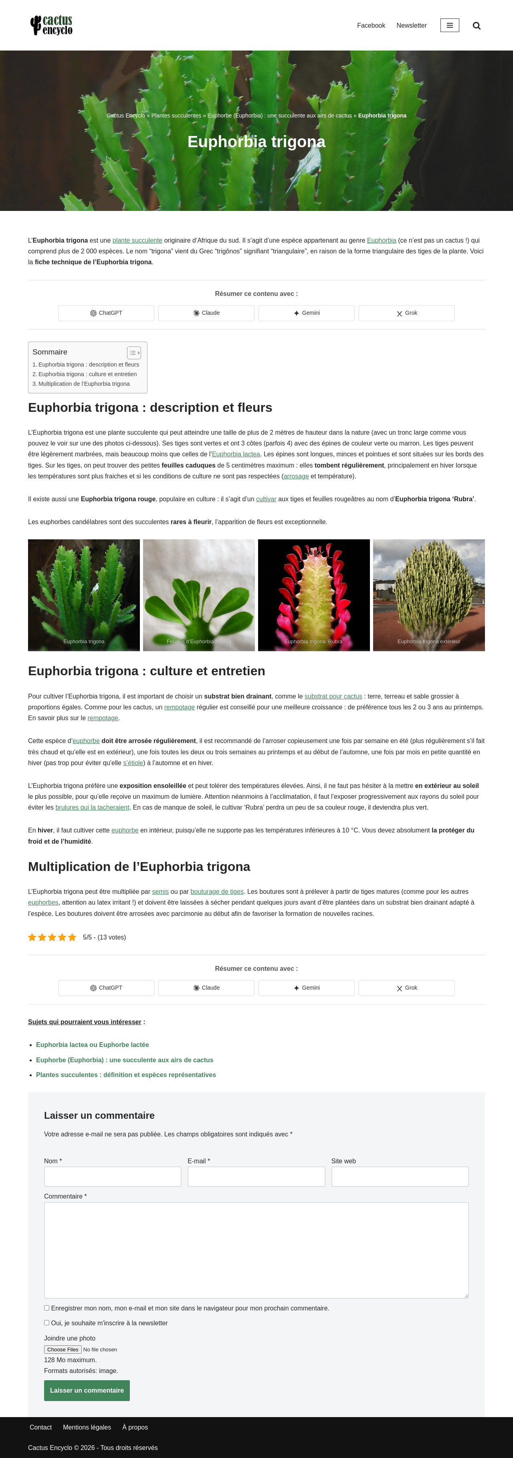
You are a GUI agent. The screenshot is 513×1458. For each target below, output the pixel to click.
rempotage (179, 707)
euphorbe (86, 740)
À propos (135, 1427)
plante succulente (138, 240)
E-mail (199, 1161)
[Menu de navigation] (449, 25)
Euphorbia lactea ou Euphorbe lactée (92, 1044)
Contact (41, 1427)
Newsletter (411, 25)
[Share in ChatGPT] (106, 313)
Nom (53, 1161)
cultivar (266, 499)
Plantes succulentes (176, 115)
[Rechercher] (477, 25)
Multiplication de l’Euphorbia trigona (84, 384)
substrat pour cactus (333, 696)
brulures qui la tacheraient (92, 807)
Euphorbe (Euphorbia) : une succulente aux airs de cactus (280, 115)
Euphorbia (381, 240)
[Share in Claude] (206, 313)
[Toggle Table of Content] (130, 353)
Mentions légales (87, 1427)
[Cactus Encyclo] (54, 25)
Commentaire (65, 1196)
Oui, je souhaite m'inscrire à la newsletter (106, 1323)
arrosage (296, 476)
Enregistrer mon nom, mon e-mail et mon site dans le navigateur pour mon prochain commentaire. (190, 1308)
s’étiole (133, 762)
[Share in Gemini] (307, 313)
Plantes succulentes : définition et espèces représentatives (126, 1074)
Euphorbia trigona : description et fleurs (88, 364)
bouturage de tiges (217, 891)
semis (160, 891)
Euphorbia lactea (236, 454)
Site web (343, 1161)
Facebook (371, 25)
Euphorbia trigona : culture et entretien (87, 374)
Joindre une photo (69, 1338)
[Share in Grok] (407, 313)
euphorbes (43, 902)
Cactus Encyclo (126, 115)
